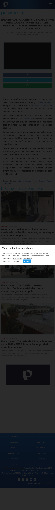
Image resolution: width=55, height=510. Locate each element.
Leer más (6, 261)
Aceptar (27, 261)
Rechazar (17, 261)
